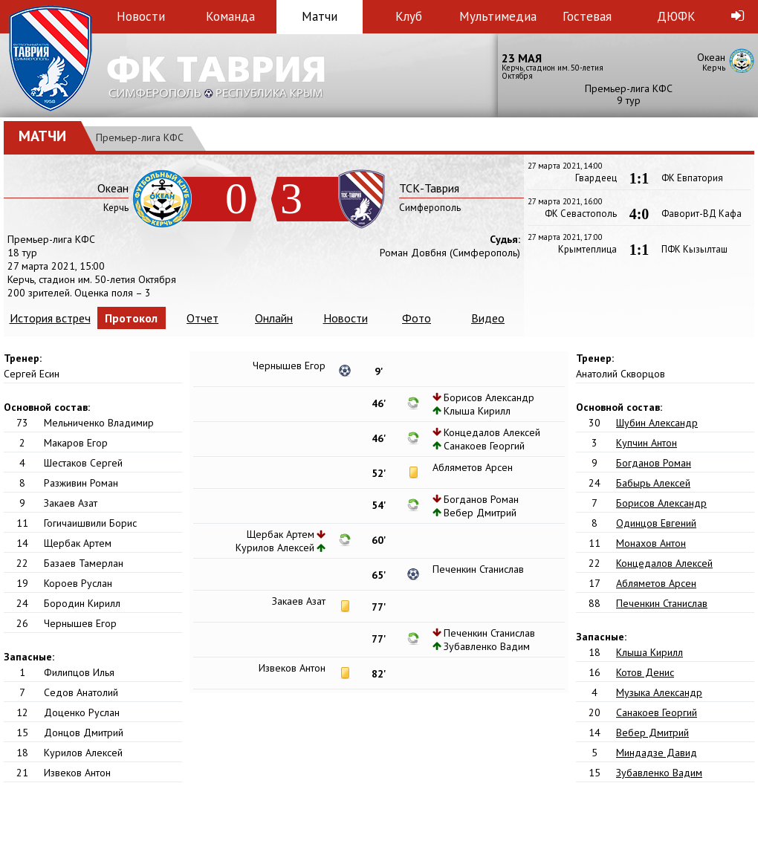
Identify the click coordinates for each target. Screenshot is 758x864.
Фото (416, 318)
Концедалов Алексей (664, 563)
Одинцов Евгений (656, 523)
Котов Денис (645, 672)
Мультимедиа (498, 16)
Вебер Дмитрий (652, 732)
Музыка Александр (659, 692)
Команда (230, 16)
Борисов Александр (661, 503)
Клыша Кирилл (649, 652)
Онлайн (274, 318)
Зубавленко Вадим (659, 772)
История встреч (50, 318)
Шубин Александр (657, 422)
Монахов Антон (651, 543)
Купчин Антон (646, 442)
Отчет (202, 318)
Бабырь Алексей (653, 483)
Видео (488, 318)
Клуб (408, 16)
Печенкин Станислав (661, 603)
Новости (141, 16)
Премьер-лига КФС (140, 137)
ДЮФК (676, 16)
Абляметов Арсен (656, 583)
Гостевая (587, 16)
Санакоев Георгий (656, 712)
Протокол (131, 318)
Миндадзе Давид (656, 752)
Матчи (319, 16)
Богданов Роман (653, 463)
